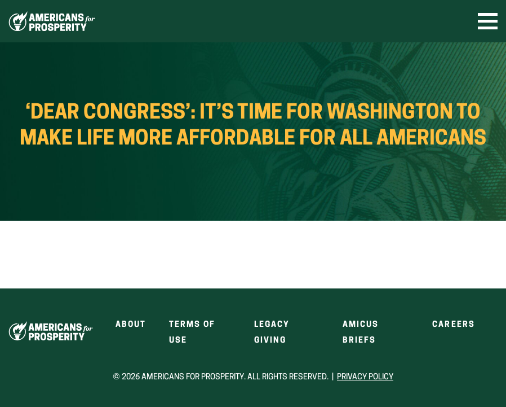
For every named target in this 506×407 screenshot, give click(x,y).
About (131, 325)
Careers (453, 325)
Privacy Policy (365, 377)
